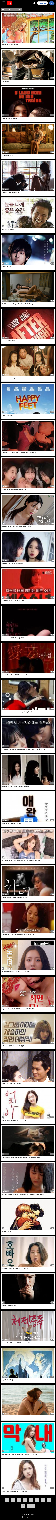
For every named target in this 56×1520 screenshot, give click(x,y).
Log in (52, 3)
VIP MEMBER (42, 3)
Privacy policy (27, 1517)
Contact (19, 1517)
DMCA (13, 1517)
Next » (31, 1506)
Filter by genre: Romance (11, 9)
